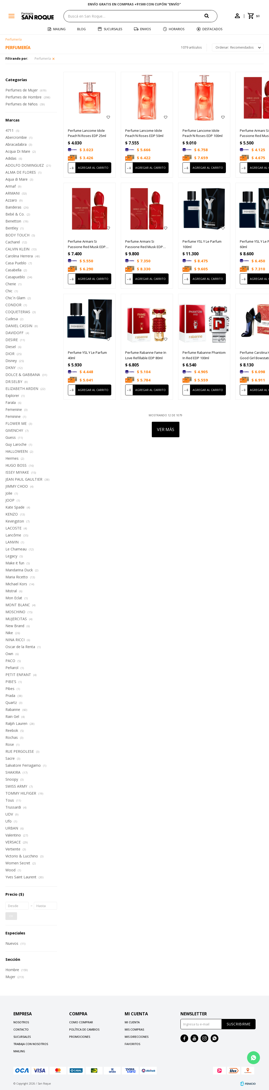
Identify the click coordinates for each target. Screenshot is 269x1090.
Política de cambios (84, 1029)
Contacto (21, 1029)
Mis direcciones (136, 1037)
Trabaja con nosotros (30, 1044)
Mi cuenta (132, 1022)
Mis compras (134, 1029)
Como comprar (81, 1022)
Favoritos (132, 1044)
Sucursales (113, 29)
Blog (81, 29)
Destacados (212, 29)
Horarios (176, 29)
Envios (145, 29)
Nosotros (21, 1022)
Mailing (59, 29)
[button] (210, 16)
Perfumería (43, 58)
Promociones (79, 1037)
